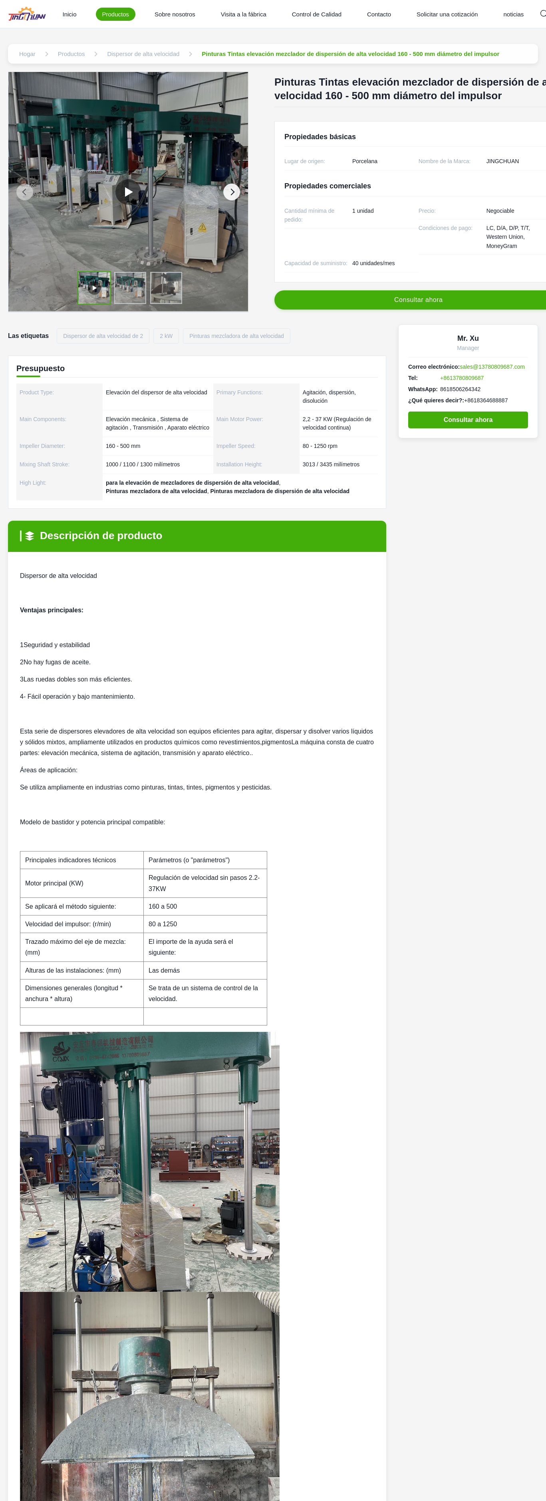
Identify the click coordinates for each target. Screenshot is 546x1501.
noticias (513, 14)
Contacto (379, 14)
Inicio (69, 14)
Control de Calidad (316, 14)
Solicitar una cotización (447, 14)
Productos (115, 14)
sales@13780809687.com (492, 367)
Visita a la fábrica (243, 14)
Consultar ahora (468, 419)
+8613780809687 (462, 378)
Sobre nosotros (175, 14)
